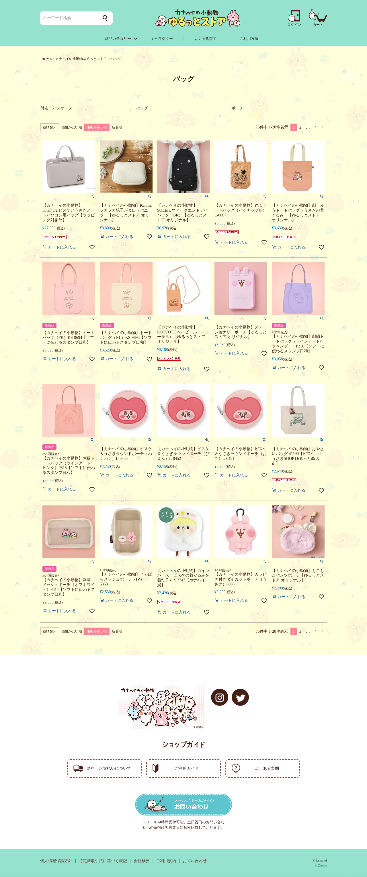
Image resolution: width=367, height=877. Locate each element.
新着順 (117, 128)
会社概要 (142, 861)
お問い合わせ (195, 861)
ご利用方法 (249, 38)
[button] (323, 128)
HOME (47, 59)
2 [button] (300, 128)
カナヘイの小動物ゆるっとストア (81, 59)
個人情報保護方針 (56, 861)
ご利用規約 (166, 861)
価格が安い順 (71, 128)
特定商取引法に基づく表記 (103, 861)
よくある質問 (205, 38)
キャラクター (162, 38)
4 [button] (316, 128)
